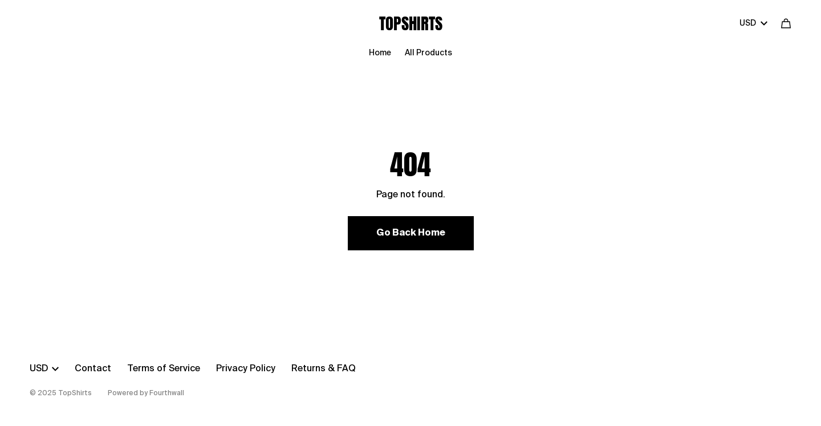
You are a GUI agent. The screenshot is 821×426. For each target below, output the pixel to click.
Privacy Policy (245, 369)
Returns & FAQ (323, 369)
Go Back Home (410, 233)
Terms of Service (163, 369)
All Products (428, 53)
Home (380, 53)
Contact (93, 369)
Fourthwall (166, 393)
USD (753, 23)
